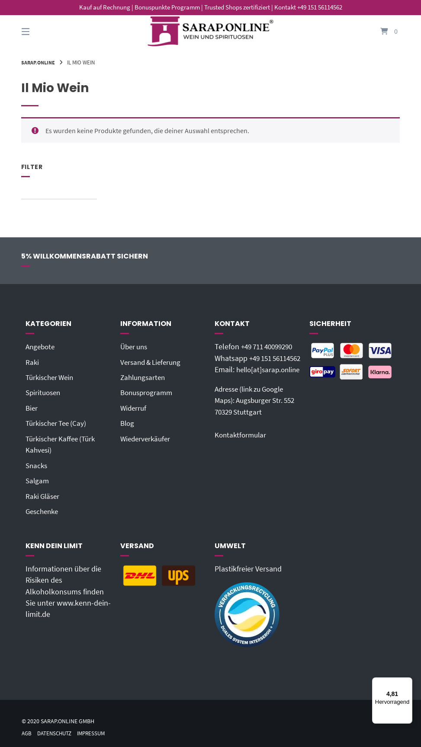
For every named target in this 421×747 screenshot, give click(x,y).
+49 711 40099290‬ (270, 346)
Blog (127, 423)
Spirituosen (44, 392)
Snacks (37, 464)
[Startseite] (210, 31)
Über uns (135, 346)
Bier (32, 407)
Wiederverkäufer (147, 438)
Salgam (38, 480)
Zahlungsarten (144, 377)
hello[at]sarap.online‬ (249, 392)
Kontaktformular (242, 468)
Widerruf (134, 407)
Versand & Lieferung (153, 362)
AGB (27, 732)
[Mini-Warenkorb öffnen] (380, 31)
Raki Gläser (44, 495)
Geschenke (43, 510)
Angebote (41, 346)
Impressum (97, 732)
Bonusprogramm (148, 392)
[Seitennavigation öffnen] (40, 31)
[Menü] (407, 682)
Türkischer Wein (51, 377)
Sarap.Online (39, 62)
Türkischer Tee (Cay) (58, 423)
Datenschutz (57, 732)
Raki (32, 362)
